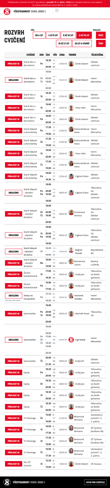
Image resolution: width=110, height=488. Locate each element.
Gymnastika (30, 313)
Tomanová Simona (79, 214)
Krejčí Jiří (79, 360)
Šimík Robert (81, 63)
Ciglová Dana (81, 176)
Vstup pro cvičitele (95, 482)
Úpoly (27, 372)
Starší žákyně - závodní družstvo (30, 192)
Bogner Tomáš (78, 251)
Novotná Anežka (78, 297)
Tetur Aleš (80, 107)
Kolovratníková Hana (81, 131)
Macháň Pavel (82, 313)
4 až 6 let (53, 35)
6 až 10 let (68, 35)
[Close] (107, 2)
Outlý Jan (79, 274)
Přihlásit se (13, 63)
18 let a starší (82, 43)
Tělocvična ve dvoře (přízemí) (96, 274)
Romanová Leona (79, 263)
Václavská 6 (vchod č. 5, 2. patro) (96, 418)
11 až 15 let (84, 35)
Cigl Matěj (80, 339)
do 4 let (39, 35)
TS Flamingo (30, 418)
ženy (101, 43)
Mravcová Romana (79, 418)
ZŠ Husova (96, 463)
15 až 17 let (63, 43)
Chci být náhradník (12, 300)
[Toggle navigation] (57, 10)
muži (100, 35)
